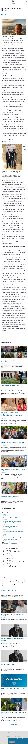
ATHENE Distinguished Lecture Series (13, 555)
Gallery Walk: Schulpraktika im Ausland (10, 496)
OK (9, 742)
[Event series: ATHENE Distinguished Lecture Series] (10, 553)
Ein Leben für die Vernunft (7, 664)
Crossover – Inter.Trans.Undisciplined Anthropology (15, 561)
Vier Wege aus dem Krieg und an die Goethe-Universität (12, 360)
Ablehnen (12, 742)
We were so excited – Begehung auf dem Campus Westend (13, 713)
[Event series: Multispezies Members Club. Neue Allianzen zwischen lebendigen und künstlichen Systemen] (10, 550)
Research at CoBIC (9, 558)
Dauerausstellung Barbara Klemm (12, 548)
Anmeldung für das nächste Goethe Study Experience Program (11, 386)
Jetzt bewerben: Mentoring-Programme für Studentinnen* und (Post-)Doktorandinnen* (11, 522)
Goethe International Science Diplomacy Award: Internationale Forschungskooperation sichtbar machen (13, 442)
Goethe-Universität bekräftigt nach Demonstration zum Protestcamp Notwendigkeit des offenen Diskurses (13, 533)
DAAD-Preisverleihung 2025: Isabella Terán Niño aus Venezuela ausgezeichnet (13, 470)
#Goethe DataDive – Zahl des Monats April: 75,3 (12, 688)
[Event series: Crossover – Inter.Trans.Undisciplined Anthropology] (10, 560)
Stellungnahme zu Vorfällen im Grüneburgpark (12, 518)
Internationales (6, 335)
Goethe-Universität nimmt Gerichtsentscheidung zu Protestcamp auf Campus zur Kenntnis (13, 538)
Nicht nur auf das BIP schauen (8, 590)
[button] (14, 724)
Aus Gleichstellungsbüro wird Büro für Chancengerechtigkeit (10, 527)
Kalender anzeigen (5, 568)
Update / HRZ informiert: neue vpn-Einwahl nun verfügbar (12, 513)
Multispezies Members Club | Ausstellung (13, 551)
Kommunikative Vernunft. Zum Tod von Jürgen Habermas (12, 639)
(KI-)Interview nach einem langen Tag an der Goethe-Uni (12, 615)
